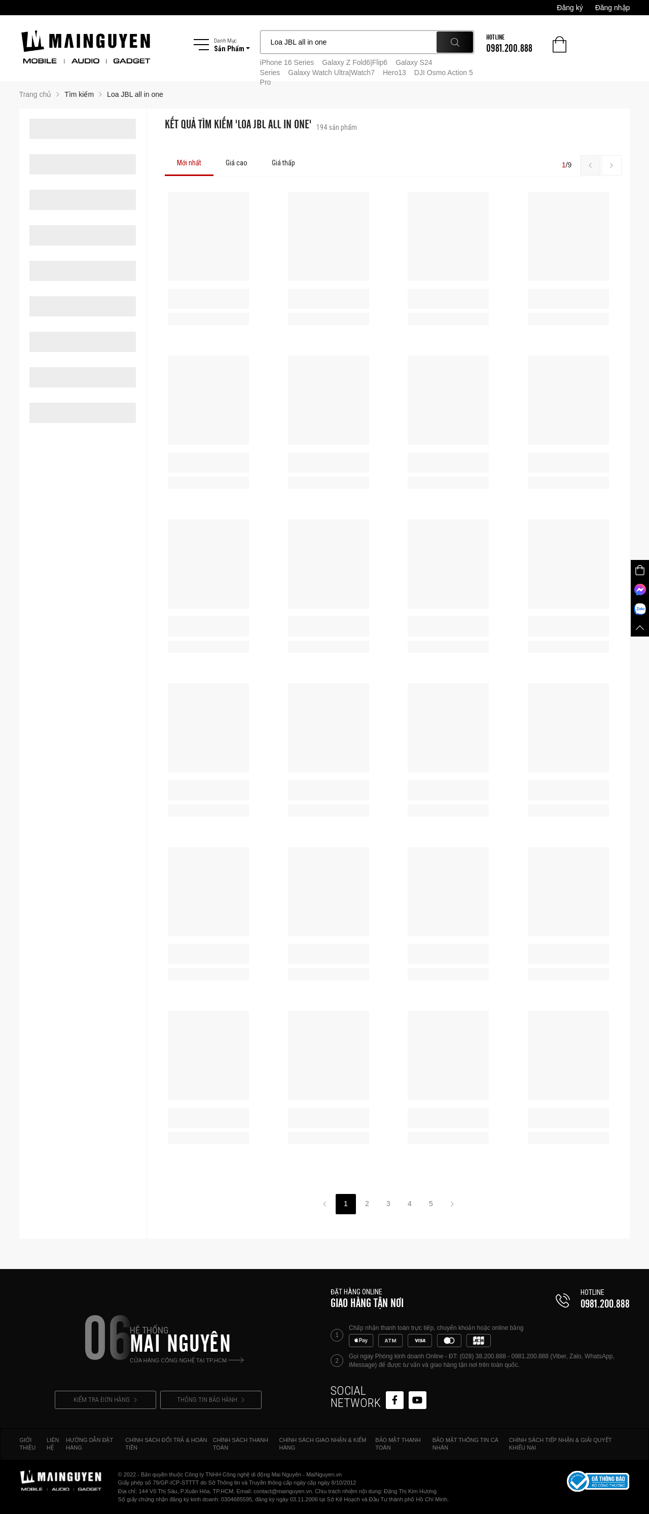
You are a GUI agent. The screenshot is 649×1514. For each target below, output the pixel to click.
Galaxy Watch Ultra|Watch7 (331, 72)
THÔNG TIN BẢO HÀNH (210, 1399)
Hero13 (394, 72)
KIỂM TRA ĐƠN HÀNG (105, 1399)
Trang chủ (35, 94)
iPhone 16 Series (287, 62)
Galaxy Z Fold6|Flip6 (354, 62)
